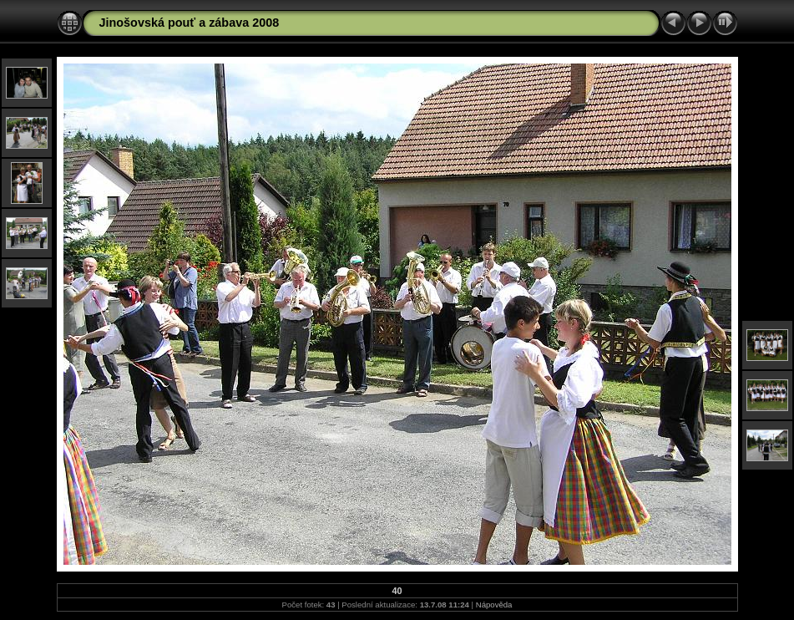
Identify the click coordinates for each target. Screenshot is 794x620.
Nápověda (494, 604)
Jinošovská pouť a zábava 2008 (189, 22)
